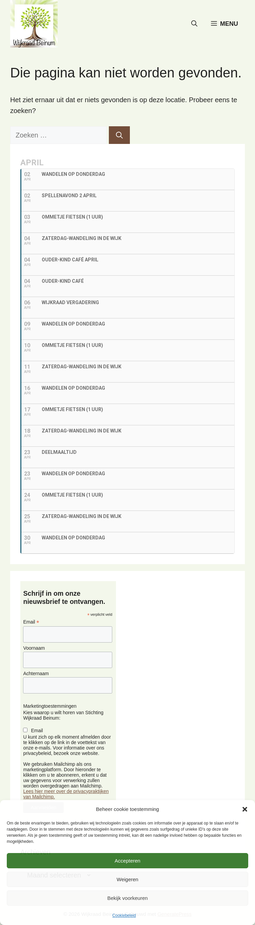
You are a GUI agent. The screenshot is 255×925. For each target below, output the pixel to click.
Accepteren (127, 861)
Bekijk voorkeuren (127, 898)
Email (31, 622)
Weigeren (127, 879)
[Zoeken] (119, 135)
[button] (244, 809)
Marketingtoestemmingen (49, 706)
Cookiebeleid (124, 915)
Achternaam (35, 673)
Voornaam (34, 648)
